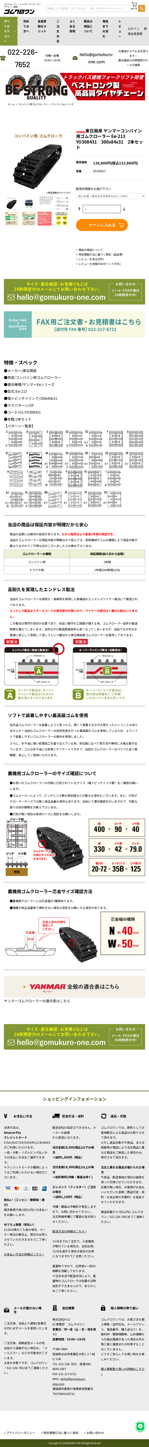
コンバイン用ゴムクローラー (33, 104)
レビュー (119, 28)
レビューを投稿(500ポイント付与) (99, 264)
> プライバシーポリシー (19, 1433)
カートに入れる (102, 225)
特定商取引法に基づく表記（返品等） (102, 254)
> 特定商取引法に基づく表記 (59, 1433)
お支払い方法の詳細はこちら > (24, 1254)
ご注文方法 (57, 31)
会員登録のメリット (42, 26)
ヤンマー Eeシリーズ (63, 104)
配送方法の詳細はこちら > (69, 1231)
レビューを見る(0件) (91, 259)
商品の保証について (88, 26)
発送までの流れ (105, 28)
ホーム (11, 104)
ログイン (133, 28)
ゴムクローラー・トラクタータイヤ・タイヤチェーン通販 (22, 5)
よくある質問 (72, 26)
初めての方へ (26, 26)
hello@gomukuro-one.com (96, 58)
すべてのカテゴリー (7, 31)
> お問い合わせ (94, 1433)
